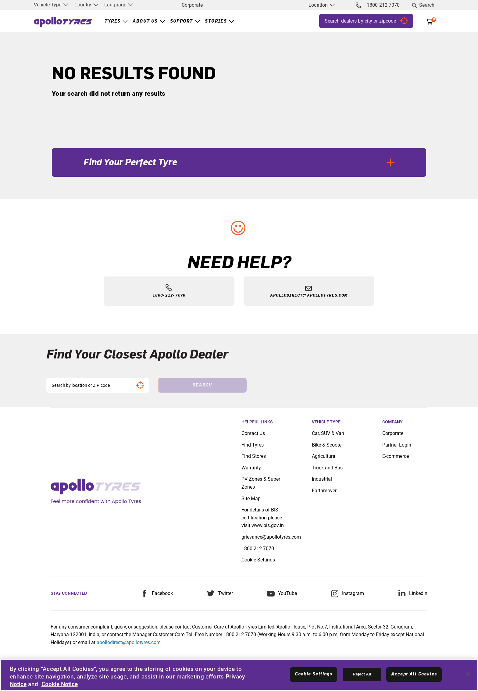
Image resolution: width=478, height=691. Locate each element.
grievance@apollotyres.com (271, 537)
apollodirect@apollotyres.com (129, 642)
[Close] (468, 674)
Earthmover (324, 490)
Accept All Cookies (414, 674)
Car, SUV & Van (328, 433)
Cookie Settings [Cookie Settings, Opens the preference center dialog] (313, 674)
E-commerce (395, 456)
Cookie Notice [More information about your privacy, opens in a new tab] (59, 684)
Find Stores (253, 456)
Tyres (112, 21)
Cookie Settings (258, 560)
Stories (216, 21)
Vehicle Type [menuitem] (51, 5)
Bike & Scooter (327, 445)
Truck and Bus (327, 468)
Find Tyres (252, 445)
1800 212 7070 (378, 5)
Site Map (251, 498)
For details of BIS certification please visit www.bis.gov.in (262, 517)
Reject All (362, 674)
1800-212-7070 (257, 548)
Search (426, 5)
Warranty (251, 468)
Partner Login (396, 445)
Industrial (322, 479)
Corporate (192, 5)
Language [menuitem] (118, 5)
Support (181, 21)
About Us (145, 21)
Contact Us (253, 433)
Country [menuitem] (86, 5)
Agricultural (324, 456)
